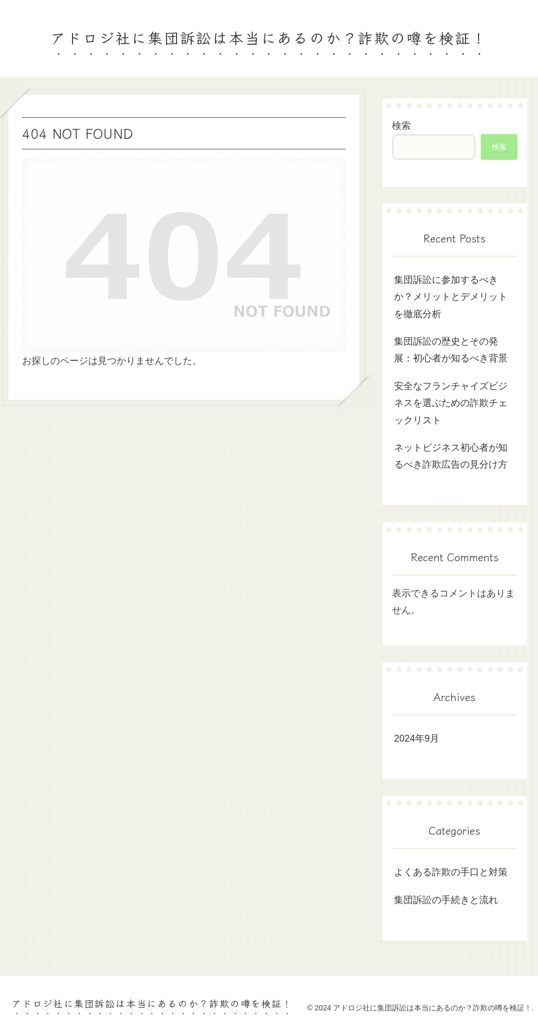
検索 (401, 125)
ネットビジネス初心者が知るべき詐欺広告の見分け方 (451, 456)
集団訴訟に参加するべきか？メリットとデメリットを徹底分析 (451, 297)
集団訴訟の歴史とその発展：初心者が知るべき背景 (451, 349)
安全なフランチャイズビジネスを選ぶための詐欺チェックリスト (451, 403)
